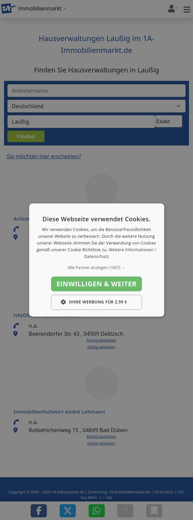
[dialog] (96, 260)
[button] (96, 268)
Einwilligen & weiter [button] (97, 283)
